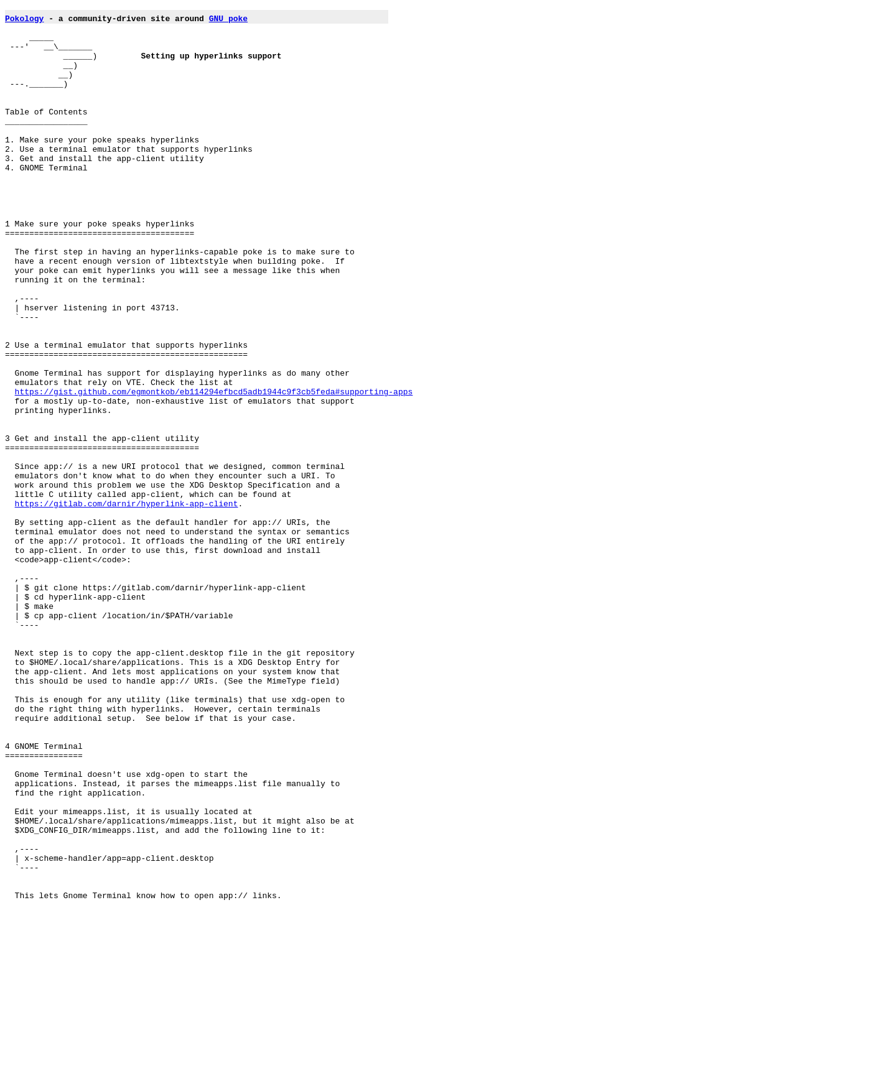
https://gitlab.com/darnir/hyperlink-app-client (126, 604)
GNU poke (228, 21)
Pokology (24, 21)
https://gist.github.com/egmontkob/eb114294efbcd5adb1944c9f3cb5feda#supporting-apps (214, 469)
